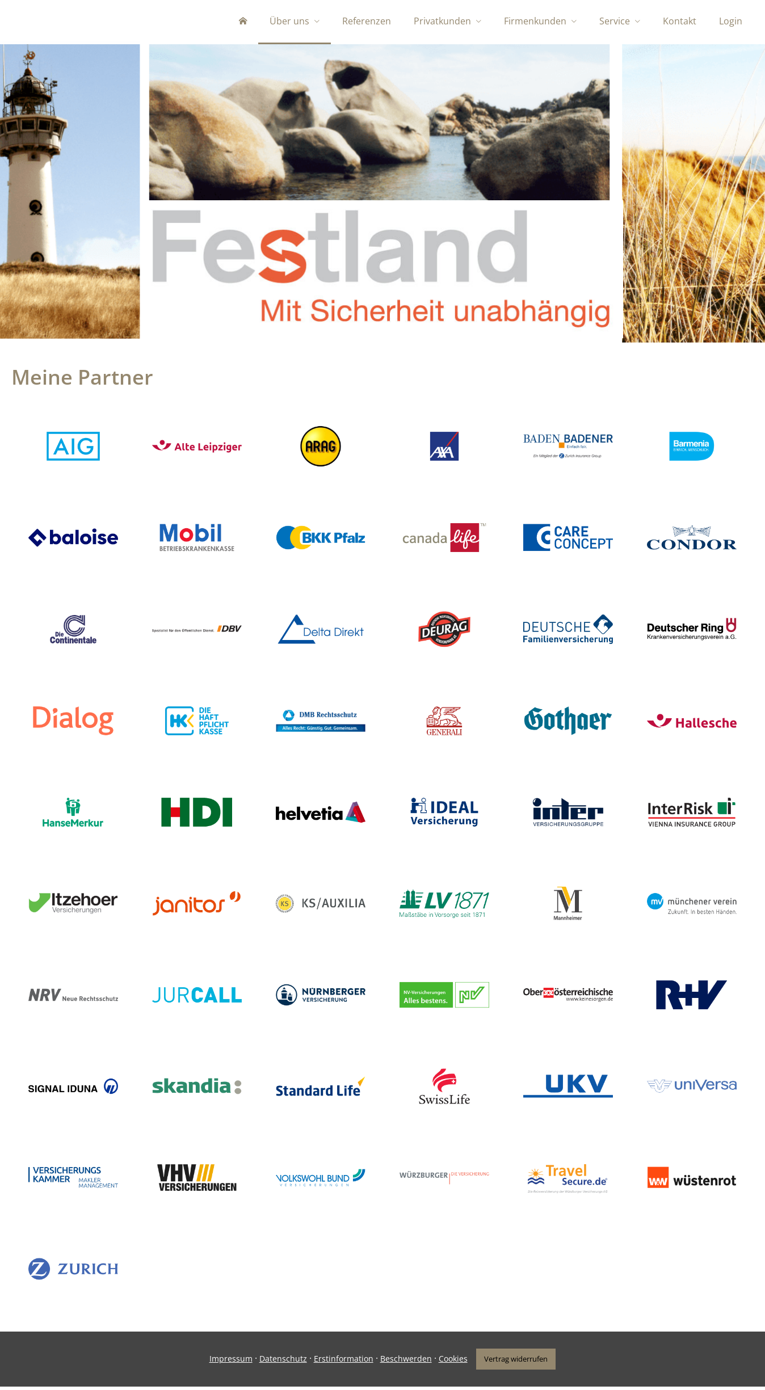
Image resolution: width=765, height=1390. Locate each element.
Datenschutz (282, 1362)
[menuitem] (243, 22)
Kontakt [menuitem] (679, 21)
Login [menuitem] (730, 21)
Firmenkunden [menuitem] (535, 21)
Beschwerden (405, 1362)
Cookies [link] (452, 1362)
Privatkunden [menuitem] (442, 21)
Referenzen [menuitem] (366, 21)
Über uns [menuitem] (289, 21)
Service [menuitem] (614, 21)
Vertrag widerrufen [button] (516, 1362)
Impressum (229, 1362)
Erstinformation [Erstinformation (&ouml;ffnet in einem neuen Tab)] (342, 1362)
